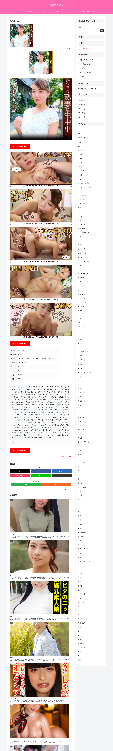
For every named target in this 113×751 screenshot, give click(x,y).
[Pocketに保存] (20, 475)
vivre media (84, 48)
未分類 (12, 463)
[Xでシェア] (20, 471)
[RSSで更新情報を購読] (42, 484)
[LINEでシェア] (41, 475)
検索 (79, 27)
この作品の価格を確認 (20, 146)
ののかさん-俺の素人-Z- (85, 60)
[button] (62, 475)
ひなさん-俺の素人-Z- (85, 72)
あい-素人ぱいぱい (84, 68)
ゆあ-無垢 (81, 76)
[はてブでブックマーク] (62, 471)
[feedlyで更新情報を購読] (39, 484)
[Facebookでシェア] (41, 471)
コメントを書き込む (41, 732)
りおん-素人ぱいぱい (84, 64)
